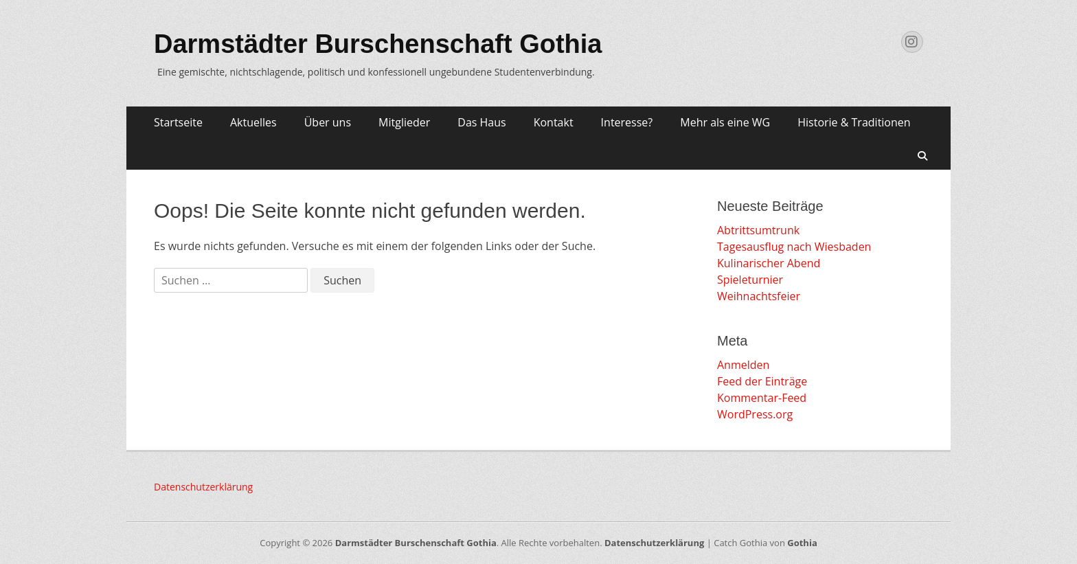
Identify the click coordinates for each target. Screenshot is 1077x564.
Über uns (327, 122)
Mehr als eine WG (725, 122)
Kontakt (554, 122)
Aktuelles (253, 122)
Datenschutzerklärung (203, 486)
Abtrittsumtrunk (758, 230)
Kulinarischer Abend (768, 263)
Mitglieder (404, 122)
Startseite (178, 122)
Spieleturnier (750, 279)
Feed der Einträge (762, 381)
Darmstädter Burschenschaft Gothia (378, 44)
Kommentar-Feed (761, 397)
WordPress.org (755, 414)
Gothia (802, 543)
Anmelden (743, 364)
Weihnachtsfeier (758, 296)
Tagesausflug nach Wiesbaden (794, 246)
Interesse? (627, 122)
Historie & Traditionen (853, 122)
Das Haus (481, 122)
